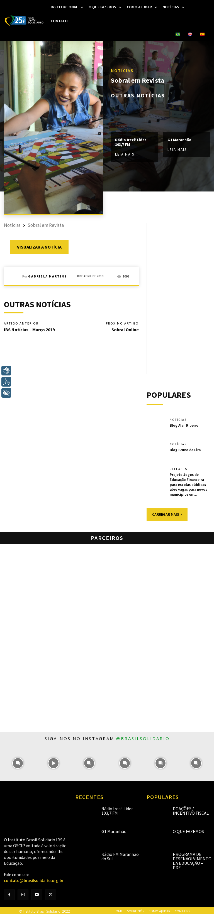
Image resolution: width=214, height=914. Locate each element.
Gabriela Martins (47, 276)
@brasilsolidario (143, 737)
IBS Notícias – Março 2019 (29, 329)
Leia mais (124, 154)
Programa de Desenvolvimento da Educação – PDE (192, 859)
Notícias (122, 70)
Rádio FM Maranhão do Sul (120, 855)
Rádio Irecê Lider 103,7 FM (130, 142)
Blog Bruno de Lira (185, 449)
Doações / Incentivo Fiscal (191, 809)
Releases (178, 469)
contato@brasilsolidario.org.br (34, 879)
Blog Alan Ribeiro (184, 425)
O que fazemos (188, 830)
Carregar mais (167, 512)
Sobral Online (125, 329)
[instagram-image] (18, 762)
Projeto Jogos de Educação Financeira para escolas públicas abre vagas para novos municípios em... (188, 484)
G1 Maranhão (179, 139)
